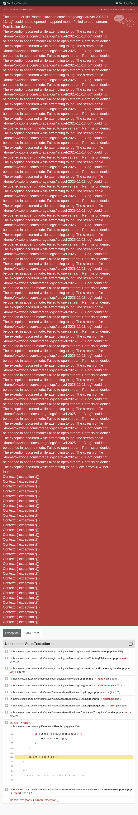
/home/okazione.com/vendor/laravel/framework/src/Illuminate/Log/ (56, 692)
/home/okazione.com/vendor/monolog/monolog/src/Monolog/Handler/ (62, 651)
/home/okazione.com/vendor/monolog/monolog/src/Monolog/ (53, 678)
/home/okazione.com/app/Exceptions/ (41, 726)
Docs (125, 3)
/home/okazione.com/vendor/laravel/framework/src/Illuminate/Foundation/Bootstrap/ (72, 789)
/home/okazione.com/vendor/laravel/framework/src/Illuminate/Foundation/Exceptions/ (67, 712)
